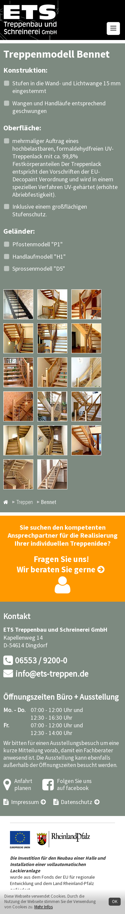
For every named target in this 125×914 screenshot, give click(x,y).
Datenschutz (76, 802)
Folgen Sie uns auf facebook (74, 785)
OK (114, 901)
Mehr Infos (43, 907)
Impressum (25, 802)
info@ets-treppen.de (51, 674)
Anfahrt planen (23, 785)
